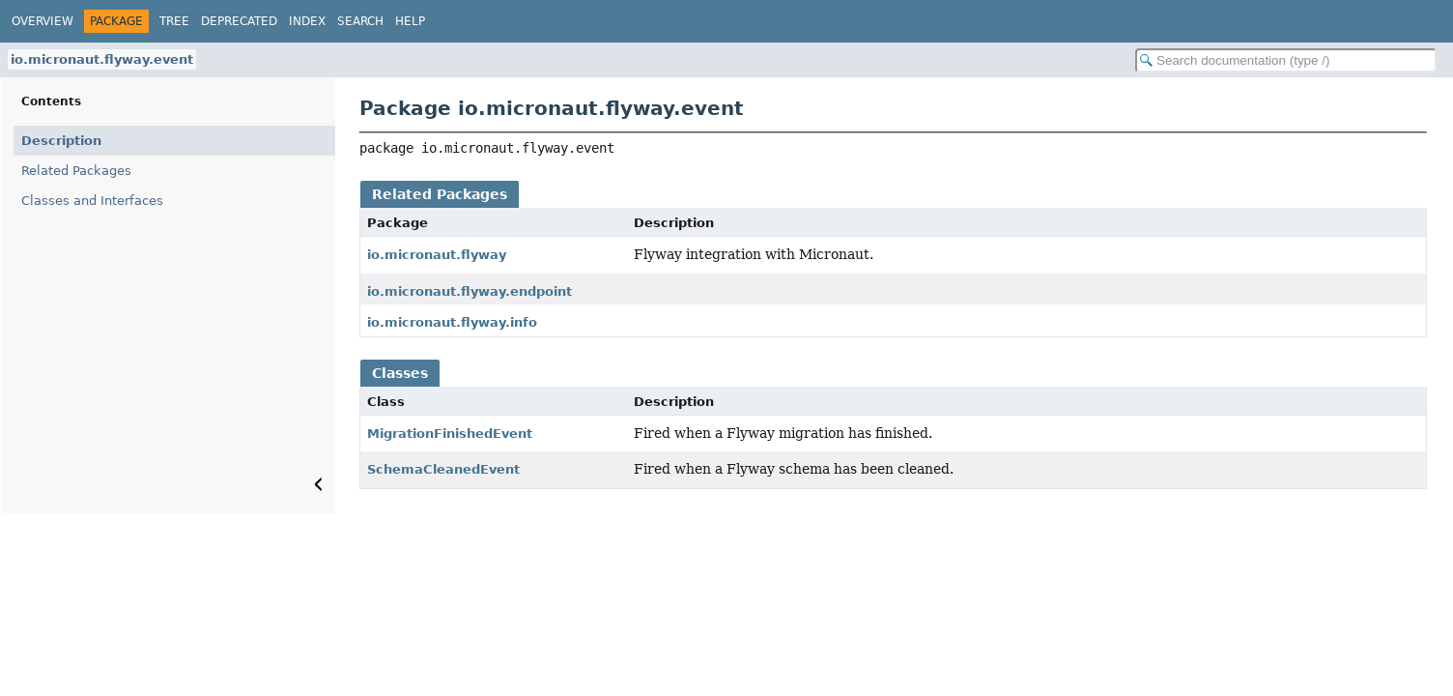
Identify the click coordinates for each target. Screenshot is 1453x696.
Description (61, 140)
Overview (42, 21)
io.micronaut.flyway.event (102, 59)
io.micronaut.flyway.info (452, 322)
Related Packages (76, 170)
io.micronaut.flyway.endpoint (469, 291)
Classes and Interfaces (92, 200)
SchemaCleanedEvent (443, 469)
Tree (174, 21)
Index (307, 21)
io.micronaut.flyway (436, 254)
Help (410, 21)
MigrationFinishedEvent (449, 433)
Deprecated (239, 21)
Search (360, 21)
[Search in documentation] (1286, 60)
